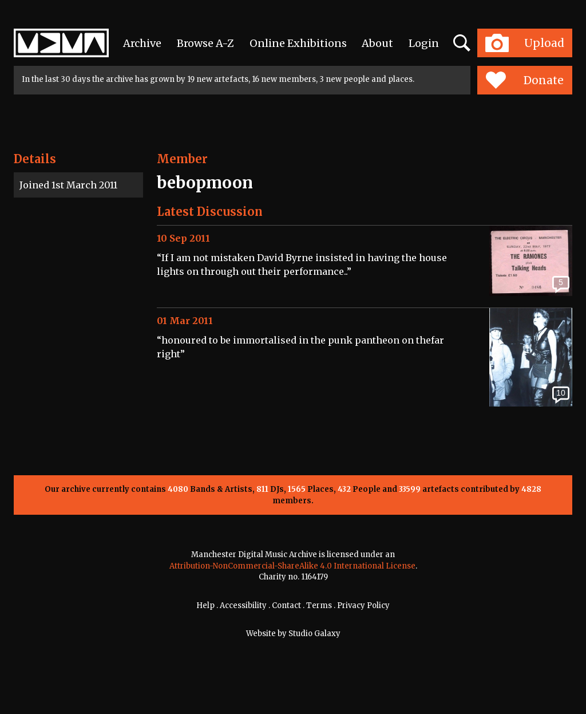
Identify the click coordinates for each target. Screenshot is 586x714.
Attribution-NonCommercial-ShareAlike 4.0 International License (292, 566)
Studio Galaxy (314, 633)
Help (205, 605)
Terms (319, 605)
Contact (286, 605)
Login (424, 43)
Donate (524, 80)
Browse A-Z (205, 43)
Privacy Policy (363, 605)
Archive (142, 43)
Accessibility (243, 605)
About (377, 43)
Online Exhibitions (298, 43)
